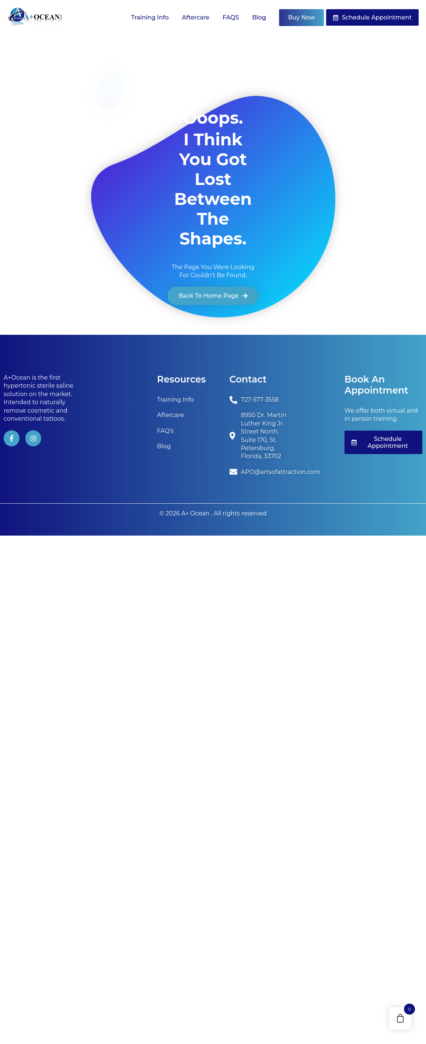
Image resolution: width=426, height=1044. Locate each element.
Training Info (150, 17)
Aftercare (195, 17)
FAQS (231, 17)
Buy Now (301, 17)
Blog (259, 17)
